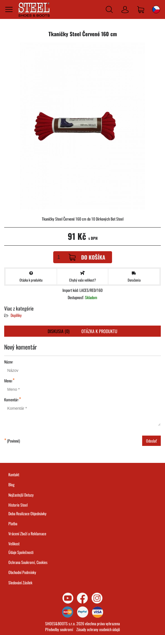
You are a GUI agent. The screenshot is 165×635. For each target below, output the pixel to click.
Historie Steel (18, 505)
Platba (12, 523)
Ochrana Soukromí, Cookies (27, 562)
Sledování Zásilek (20, 582)
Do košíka (87, 257)
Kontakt (13, 474)
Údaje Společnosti (20, 552)
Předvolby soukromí (59, 629)
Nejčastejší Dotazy (21, 495)
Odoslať (151, 441)
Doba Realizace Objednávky (27, 513)
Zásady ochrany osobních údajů (98, 629)
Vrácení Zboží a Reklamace (27, 533)
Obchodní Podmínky (22, 572)
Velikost (14, 543)
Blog (11, 484)
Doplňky (16, 315)
